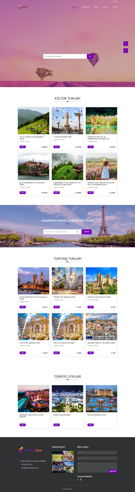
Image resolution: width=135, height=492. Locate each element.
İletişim (114, 7)
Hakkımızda (86, 7)
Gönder (86, 232)
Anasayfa (75, 7)
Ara (90, 56)
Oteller (105, 7)
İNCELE (22, 146)
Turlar (96, 7)
